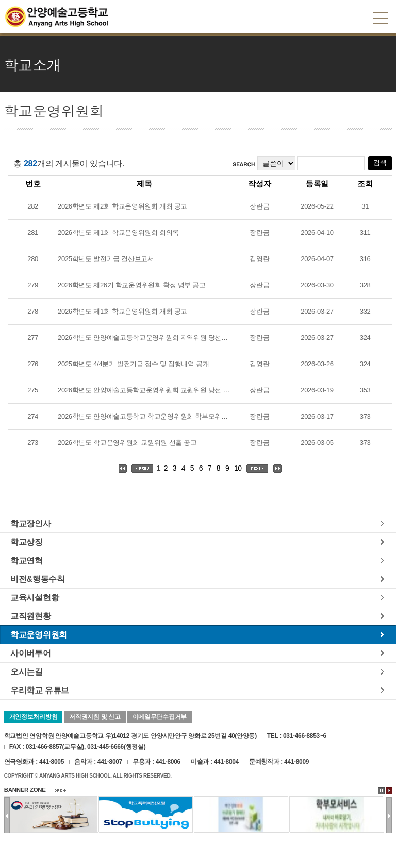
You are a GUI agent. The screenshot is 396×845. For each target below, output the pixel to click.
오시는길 (26, 671)
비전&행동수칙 (37, 578)
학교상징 (26, 541)
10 (238, 468)
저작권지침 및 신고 (94, 717)
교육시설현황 (34, 597)
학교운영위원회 (38, 634)
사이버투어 (30, 653)
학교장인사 (30, 523)
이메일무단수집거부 (160, 717)
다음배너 (389, 816)
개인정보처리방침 (33, 717)
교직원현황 (30, 615)
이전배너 (7, 816)
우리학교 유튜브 (39, 690)
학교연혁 (26, 560)
